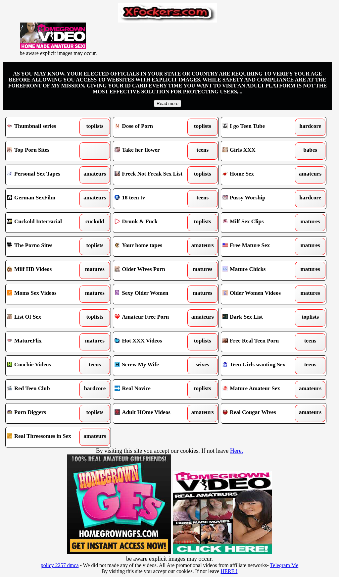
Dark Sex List (260, 318)
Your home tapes (152, 246)
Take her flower (152, 151)
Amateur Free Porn (152, 318)
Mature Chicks (260, 270)
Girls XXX (260, 151)
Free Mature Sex (260, 246)
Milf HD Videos (44, 270)
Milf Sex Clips (260, 222)
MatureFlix (44, 341)
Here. (236, 450)
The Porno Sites (44, 246)
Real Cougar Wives (260, 413)
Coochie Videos (44, 365)
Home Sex (260, 175)
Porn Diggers (44, 413)
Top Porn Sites (44, 151)
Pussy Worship (260, 198)
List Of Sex (44, 318)
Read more (167, 103)
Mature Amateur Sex (260, 389)
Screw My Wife (152, 365)
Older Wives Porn (152, 270)
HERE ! (228, 571)
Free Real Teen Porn (260, 341)
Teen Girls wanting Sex (260, 365)
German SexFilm (44, 198)
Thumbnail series (44, 127)
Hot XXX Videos (152, 341)
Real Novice (152, 389)
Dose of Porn (152, 127)
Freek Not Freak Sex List (152, 175)
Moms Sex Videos (44, 294)
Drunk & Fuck (152, 222)
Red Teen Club (44, 389)
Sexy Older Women (152, 294)
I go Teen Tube (260, 127)
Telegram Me (284, 565)
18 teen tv (152, 198)
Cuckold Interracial (44, 222)
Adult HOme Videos (152, 413)
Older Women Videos (260, 294)
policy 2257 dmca (60, 565)
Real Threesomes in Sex (44, 437)
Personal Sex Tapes (44, 175)
